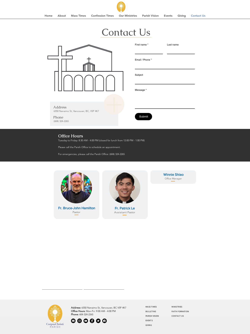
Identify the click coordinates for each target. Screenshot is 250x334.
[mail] (73, 321)
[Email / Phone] (164, 66)
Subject (139, 74)
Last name (173, 44)
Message (141, 89)
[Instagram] (79, 321)
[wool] (104, 321)
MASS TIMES (151, 306)
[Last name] (180, 51)
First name (141, 44)
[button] (61, 15)
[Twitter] (98, 321)
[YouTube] (86, 321)
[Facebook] (92, 321)
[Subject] (164, 81)
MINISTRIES (177, 306)
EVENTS (149, 320)
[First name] (148, 51)
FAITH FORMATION (180, 311)
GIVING (148, 325)
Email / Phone (143, 59)
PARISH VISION (152, 316)
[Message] (165, 100)
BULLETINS (150, 311)
